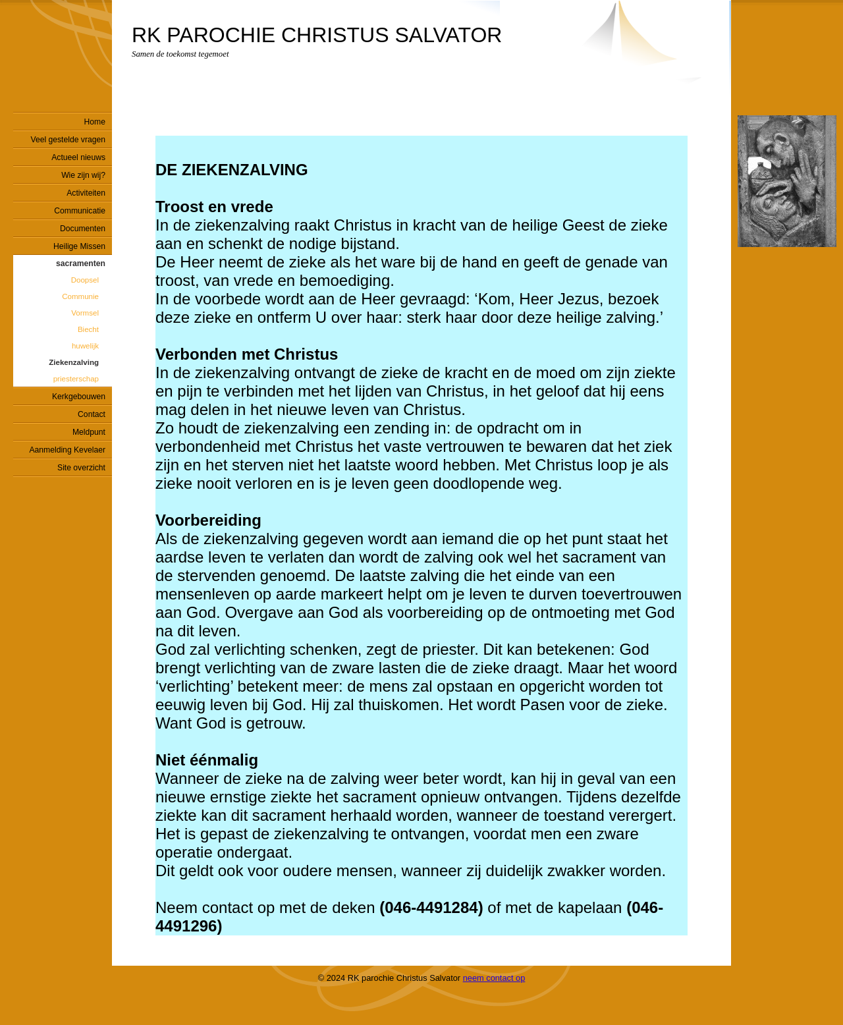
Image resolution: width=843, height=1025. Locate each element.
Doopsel (85, 280)
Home (94, 121)
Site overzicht (81, 467)
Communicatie (79, 210)
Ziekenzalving (74, 362)
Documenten (82, 228)
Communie (80, 296)
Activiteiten (86, 193)
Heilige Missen (79, 246)
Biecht (88, 329)
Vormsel (85, 313)
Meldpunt (88, 432)
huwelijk (85, 346)
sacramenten (80, 263)
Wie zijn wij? (83, 175)
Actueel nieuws (78, 157)
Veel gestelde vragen (67, 139)
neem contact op (494, 978)
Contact (91, 414)
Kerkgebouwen (78, 396)
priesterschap (76, 379)
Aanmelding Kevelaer (67, 450)
